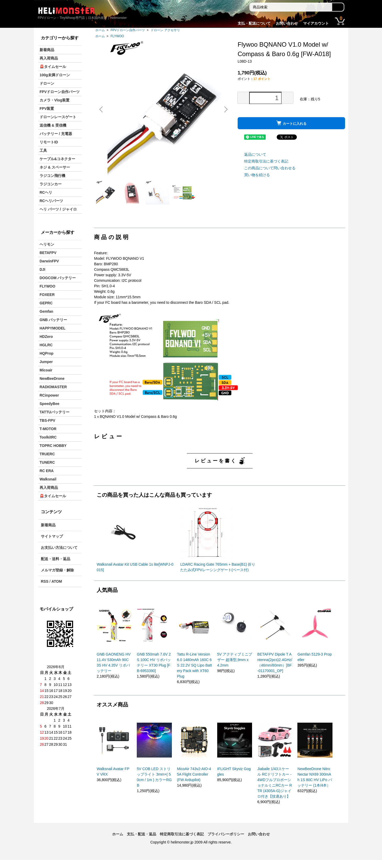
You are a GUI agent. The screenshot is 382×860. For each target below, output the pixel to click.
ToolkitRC (48, 437)
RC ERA (47, 471)
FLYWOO (117, 36)
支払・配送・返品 (141, 836)
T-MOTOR (48, 429)
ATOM (56, 581)
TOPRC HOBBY (53, 445)
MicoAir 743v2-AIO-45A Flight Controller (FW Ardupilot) (194, 776)
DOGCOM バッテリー (58, 278)
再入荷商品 (49, 58)
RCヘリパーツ (51, 201)
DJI (42, 269)
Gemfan (46, 311)
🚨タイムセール (53, 66)
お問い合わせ (287, 23)
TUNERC (47, 462)
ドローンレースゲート (58, 117)
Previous (102, 109)
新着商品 (47, 50)
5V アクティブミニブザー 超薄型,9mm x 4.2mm (234, 661)
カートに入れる (291, 123)
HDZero (46, 336)
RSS (44, 581)
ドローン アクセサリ (165, 30)
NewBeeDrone (52, 378)
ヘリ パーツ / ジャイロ (58, 209)
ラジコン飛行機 (52, 176)
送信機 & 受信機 (53, 125)
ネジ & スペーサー (55, 167)
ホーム (100, 30)
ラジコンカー (51, 184)
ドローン (47, 83)
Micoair (46, 370)
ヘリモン (47, 244)
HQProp (46, 353)
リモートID (49, 142)
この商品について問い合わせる (270, 168)
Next (225, 109)
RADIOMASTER (53, 387)
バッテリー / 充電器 (56, 134)
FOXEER (47, 295)
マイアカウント (316, 23)
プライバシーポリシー (226, 836)
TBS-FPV (47, 420)
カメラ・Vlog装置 (54, 100)
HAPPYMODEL (53, 328)
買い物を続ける (257, 175)
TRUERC (47, 454)
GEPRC (46, 303)
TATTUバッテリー (54, 412)
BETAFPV (48, 253)
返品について (255, 154)
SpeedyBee (49, 404)
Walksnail (48, 479)
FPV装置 (47, 108)
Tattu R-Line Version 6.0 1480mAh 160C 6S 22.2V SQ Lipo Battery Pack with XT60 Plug (194, 667)
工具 (43, 150)
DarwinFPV (49, 261)
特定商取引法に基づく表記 (266, 161)
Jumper (46, 362)
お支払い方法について (59, 547)
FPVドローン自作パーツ (128, 30)
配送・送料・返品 (55, 559)
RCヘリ (46, 192)
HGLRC (46, 345)
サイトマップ (52, 536)
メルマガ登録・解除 (57, 570)
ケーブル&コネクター (57, 159)
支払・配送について (254, 23)
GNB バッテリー (53, 320)
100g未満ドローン (55, 75)
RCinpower (49, 395)
